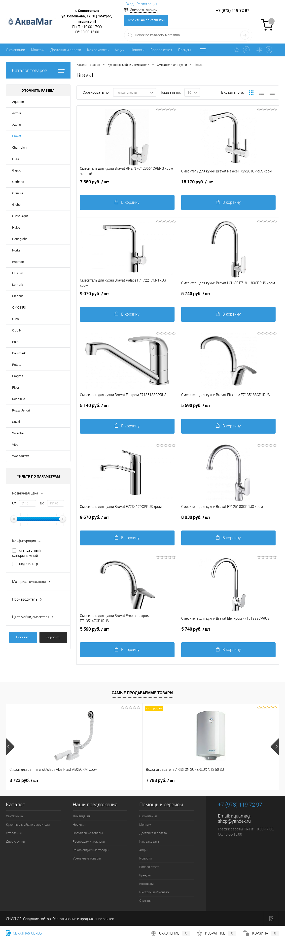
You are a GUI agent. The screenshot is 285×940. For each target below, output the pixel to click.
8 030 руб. (228, 521)
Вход (130, 4)
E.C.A (15, 159)
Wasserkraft (20, 456)
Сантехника (14, 816)
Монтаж (37, 50)
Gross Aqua (20, 216)
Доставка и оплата (65, 50)
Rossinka (18, 399)
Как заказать (98, 50)
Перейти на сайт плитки (146, 20)
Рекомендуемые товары (91, 850)
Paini (15, 342)
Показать (23, 637)
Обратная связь (24, 933)
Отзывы (145, 900)
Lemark (17, 284)
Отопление (14, 833)
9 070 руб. (127, 297)
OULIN (16, 330)
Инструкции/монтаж (154, 892)
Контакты (146, 884)
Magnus (18, 296)
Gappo (16, 170)
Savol (16, 422)
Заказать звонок (143, 10)
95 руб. (202, 780)
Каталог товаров (38, 70)
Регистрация (147, 4)
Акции (120, 50)
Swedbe (18, 433)
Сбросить (53, 637)
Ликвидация (82, 816)
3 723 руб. (23, 780)
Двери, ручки (15, 841)
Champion (19, 147)
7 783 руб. (115, 780)
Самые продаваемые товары (142, 692)
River (15, 387)
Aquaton (18, 102)
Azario (16, 124)
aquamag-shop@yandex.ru (234, 818)
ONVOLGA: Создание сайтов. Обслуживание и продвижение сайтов (60, 919)
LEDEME (18, 273)
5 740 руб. (228, 297)
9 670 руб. (127, 521)
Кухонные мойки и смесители (28, 824)
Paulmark (19, 353)
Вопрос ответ (161, 50)
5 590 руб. (228, 409)
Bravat (16, 136)
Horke (16, 250)
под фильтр (28, 564)
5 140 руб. (127, 409)
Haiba (16, 227)
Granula (17, 193)
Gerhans (18, 182)
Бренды (184, 50)
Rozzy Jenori (21, 410)
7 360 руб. (127, 185)
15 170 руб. (228, 185)
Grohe (16, 204)
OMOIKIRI (19, 307)
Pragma (17, 376)
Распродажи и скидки (89, 841)
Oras (15, 319)
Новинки (79, 824)
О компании (15, 50)
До (42, 503)
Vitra (15, 445)
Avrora (16, 113)
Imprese (18, 262)
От (14, 503)
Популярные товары (88, 833)
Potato (16, 365)
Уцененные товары (87, 858)
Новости (137, 50)
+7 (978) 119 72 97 (240, 805)
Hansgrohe (20, 239)
